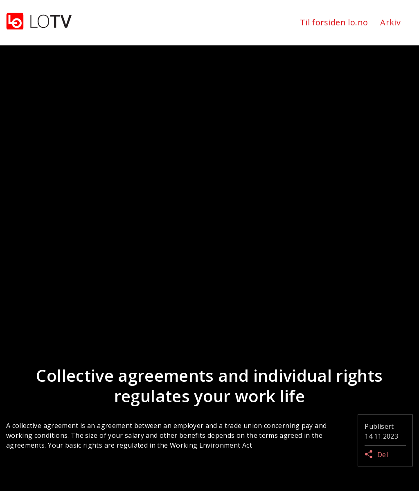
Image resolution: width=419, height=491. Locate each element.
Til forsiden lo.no (334, 22)
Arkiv (390, 22)
